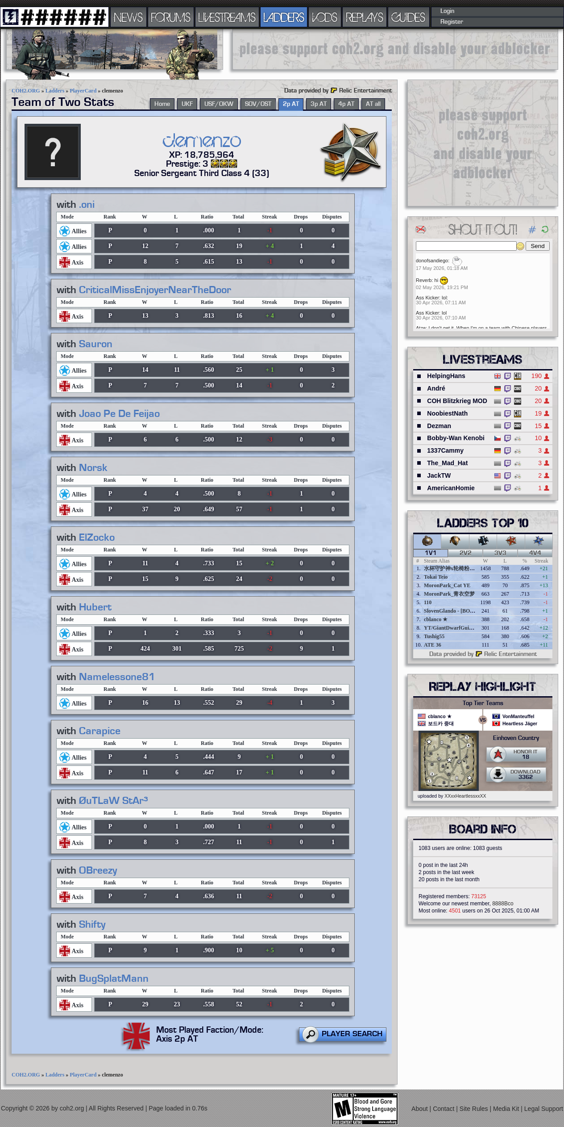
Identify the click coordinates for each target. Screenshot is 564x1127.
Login (447, 11)
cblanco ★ (436, 619)
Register (451, 22)
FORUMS (171, 17)
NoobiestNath (447, 413)
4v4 (535, 553)
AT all (373, 104)
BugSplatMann (114, 978)
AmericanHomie (451, 488)
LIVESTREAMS (227, 17)
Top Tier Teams (483, 703)
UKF (187, 104)
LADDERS (284, 17)
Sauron (95, 344)
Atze (421, 328)
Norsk (93, 468)
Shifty (92, 924)
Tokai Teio (436, 577)
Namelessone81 (117, 677)
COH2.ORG (26, 91)
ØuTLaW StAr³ (113, 800)
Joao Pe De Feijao (119, 413)
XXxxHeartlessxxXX (465, 796)
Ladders (55, 91)
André (436, 388)
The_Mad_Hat (447, 463)
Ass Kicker (427, 297)
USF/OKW (218, 104)
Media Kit (507, 1108)
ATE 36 (432, 645)
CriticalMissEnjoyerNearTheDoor (155, 290)
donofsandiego (432, 260)
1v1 (431, 553)
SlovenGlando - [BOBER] (453, 611)
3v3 (500, 553)
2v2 (466, 553)
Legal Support (543, 1108)
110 (427, 602)
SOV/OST (258, 104)
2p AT (291, 104)
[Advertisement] (395, 49)
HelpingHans (446, 375)
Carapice (99, 731)
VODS (324, 17)
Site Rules (475, 1108)
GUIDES (408, 17)
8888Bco (502, 903)
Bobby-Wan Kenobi (456, 438)
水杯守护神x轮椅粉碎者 (452, 568)
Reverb (423, 280)
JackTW (439, 475)
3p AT (319, 104)
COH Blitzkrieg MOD (457, 400)
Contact (444, 1108)
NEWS (128, 17)
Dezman (439, 425)
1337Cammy (445, 450)
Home (162, 104)
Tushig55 (434, 636)
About (420, 1108)
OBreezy (98, 870)
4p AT (346, 104)
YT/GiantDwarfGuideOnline (457, 628)
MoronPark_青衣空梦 (449, 594)
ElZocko (97, 537)
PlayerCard (83, 91)
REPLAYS (364, 17)
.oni (87, 204)
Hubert (95, 607)
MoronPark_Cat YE (447, 585)
